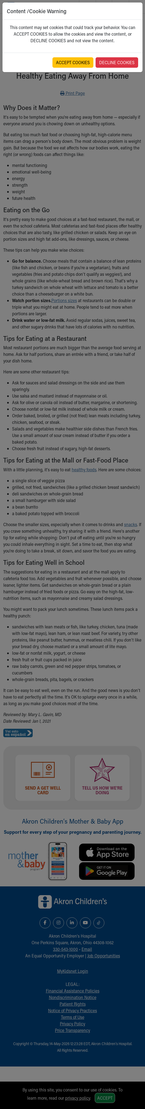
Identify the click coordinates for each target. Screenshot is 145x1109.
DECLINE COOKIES (117, 62)
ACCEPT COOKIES (73, 62)
